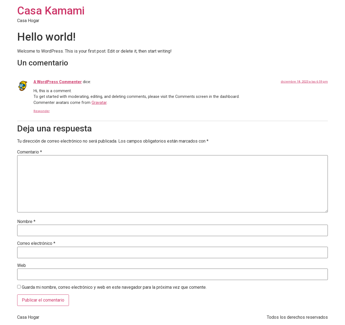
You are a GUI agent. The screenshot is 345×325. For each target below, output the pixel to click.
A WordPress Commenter (58, 82)
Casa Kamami (50, 10)
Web (21, 265)
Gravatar (99, 102)
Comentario (29, 152)
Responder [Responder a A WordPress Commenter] (42, 111)
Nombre (26, 221)
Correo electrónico (36, 243)
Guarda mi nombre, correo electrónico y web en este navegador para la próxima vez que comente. (114, 287)
